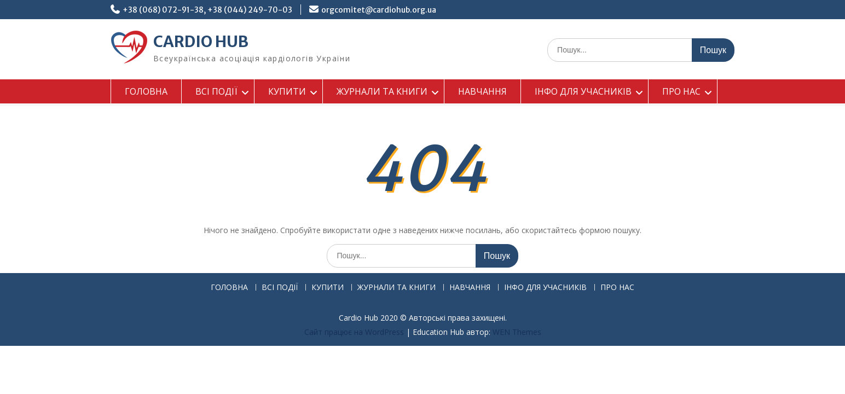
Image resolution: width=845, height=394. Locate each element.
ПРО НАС (681, 91)
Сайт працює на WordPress (354, 332)
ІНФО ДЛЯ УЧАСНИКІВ (583, 91)
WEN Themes (517, 332)
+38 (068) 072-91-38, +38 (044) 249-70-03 (207, 10)
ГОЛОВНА (146, 91)
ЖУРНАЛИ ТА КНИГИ (382, 91)
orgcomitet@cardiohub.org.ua (378, 10)
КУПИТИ (287, 91)
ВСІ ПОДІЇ (216, 91)
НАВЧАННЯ (482, 91)
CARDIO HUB (200, 41)
